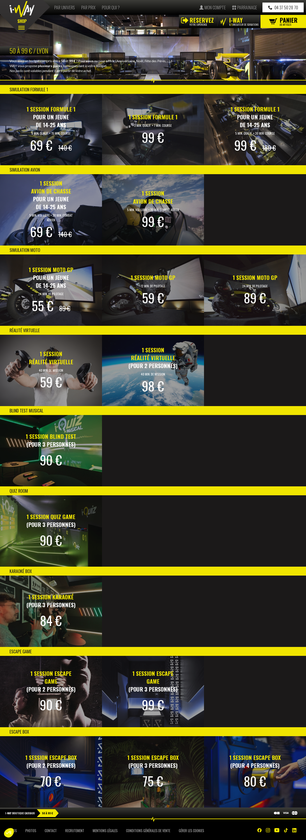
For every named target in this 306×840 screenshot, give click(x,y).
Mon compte (212, 7)
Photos (30, 830)
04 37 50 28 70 (283, 7)
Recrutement (74, 830)
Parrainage (244, 7)
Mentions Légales (105, 830)
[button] (9, 833)
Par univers (64, 7)
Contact (51, 830)
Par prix (88, 7)
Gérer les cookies (191, 830)
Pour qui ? (111, 7)
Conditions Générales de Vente (148, 830)
